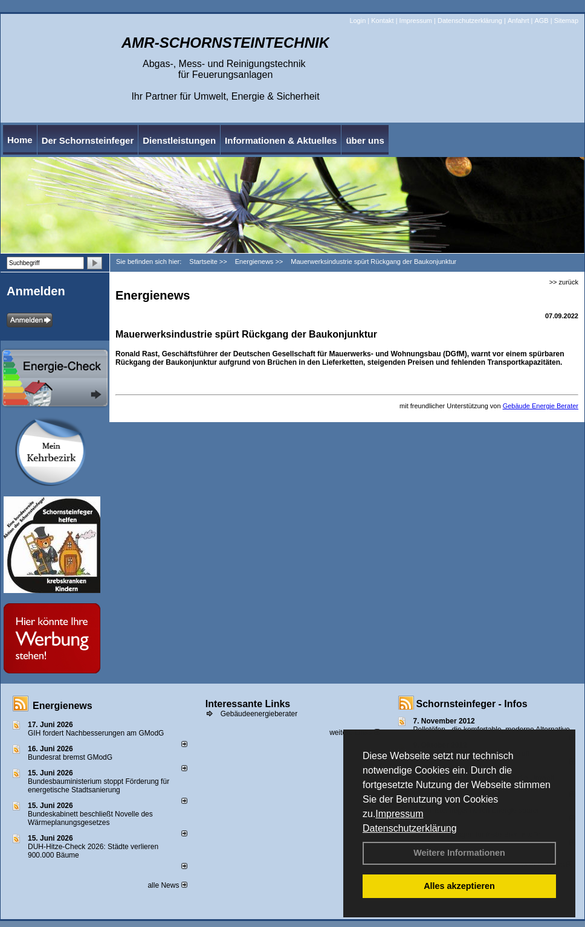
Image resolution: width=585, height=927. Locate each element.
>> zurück (563, 282)
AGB (541, 20)
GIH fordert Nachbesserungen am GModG (96, 733)
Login (357, 20)
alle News (167, 885)
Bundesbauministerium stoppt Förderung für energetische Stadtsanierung (98, 785)
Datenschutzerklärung (410, 828)
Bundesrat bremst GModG (70, 757)
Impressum (399, 814)
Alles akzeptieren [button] (459, 886)
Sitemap (566, 20)
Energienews (62, 706)
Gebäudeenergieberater (259, 714)
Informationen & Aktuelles (281, 140)
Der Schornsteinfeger (88, 140)
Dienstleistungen (179, 140)
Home (20, 140)
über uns (365, 140)
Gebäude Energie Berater (540, 405)
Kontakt (382, 20)
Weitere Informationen (459, 853)
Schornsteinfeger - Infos (472, 704)
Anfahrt (518, 20)
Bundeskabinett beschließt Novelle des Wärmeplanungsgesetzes (90, 818)
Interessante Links (248, 704)
